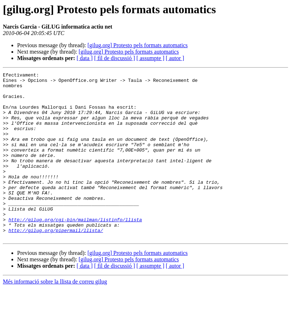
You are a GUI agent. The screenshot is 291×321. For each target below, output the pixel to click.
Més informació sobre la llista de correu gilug (55, 315)
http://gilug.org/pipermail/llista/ (56, 262)
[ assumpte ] (150, 58)
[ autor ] (175, 58)
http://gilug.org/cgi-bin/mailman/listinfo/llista (75, 249)
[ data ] (85, 58)
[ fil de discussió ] (114, 58)
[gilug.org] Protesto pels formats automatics (137, 45)
